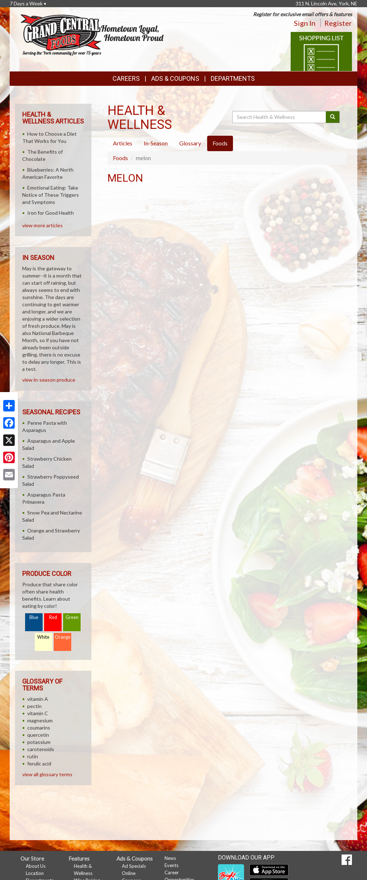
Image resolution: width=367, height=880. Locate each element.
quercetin (38, 735)
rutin (32, 756)
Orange (63, 637)
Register (338, 23)
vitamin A (37, 699)
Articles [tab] (122, 143)
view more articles (42, 225)
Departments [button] (233, 78)
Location (35, 873)
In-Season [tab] (156, 143)
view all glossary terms (47, 774)
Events (171, 865)
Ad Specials (134, 866)
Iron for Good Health (50, 213)
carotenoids (40, 749)
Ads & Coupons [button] (175, 78)
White (43, 637)
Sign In (304, 23)
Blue (33, 617)
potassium (39, 742)
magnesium (40, 720)
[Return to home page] (92, 34)
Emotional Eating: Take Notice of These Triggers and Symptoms (50, 195)
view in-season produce (48, 380)
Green (72, 617)
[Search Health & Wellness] (279, 117)
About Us (36, 866)
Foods (120, 157)
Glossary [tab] (190, 143)
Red (53, 617)
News (170, 858)
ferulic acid (39, 763)
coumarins (38, 728)
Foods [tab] (220, 143)
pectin (34, 706)
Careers (126, 78)
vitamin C (37, 713)
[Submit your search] (333, 117)
